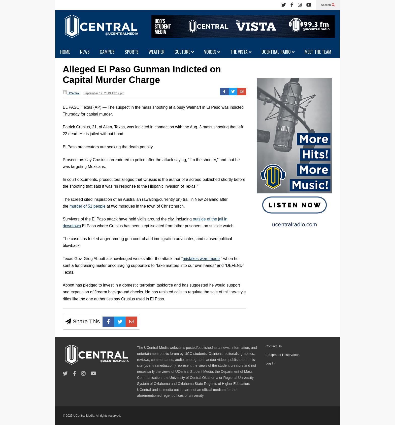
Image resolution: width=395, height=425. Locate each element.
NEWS (85, 51)
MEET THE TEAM (318, 51)
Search (328, 5)
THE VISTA (240, 51)
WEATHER (156, 51)
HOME (65, 51)
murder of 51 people (88, 206)
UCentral (71, 92)
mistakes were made (201, 259)
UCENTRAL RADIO (277, 51)
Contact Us (274, 346)
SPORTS (132, 51)
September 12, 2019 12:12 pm (103, 93)
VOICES (212, 51)
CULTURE (184, 51)
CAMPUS (107, 51)
